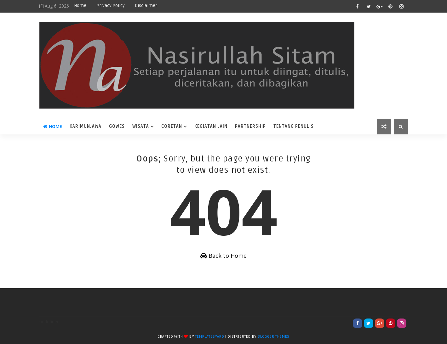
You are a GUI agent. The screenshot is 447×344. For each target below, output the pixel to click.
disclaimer (146, 5)
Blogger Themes (273, 336)
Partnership (250, 126)
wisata (140, 126)
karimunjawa (85, 126)
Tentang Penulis (293, 126)
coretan (171, 126)
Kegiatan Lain (210, 126)
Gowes (117, 126)
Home (80, 5)
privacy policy (110, 5)
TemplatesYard (209, 336)
